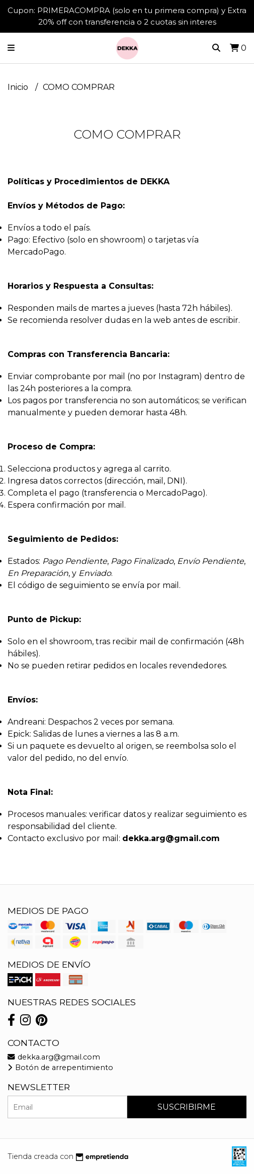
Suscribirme (186, 1107)
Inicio (19, 87)
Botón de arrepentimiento (60, 1067)
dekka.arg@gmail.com (54, 1057)
